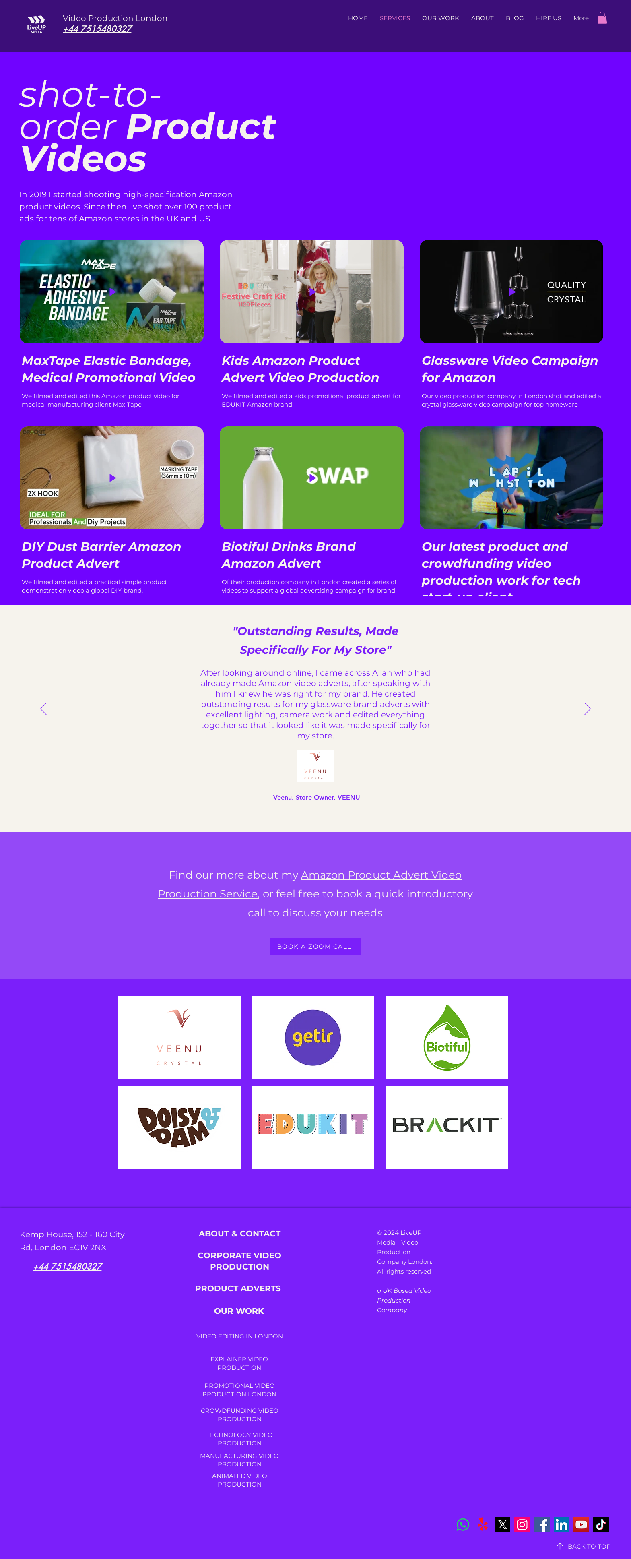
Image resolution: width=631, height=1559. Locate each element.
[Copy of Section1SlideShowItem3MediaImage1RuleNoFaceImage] (321, 793)
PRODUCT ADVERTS (239, 1288)
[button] (602, 18)
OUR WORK (239, 1311)
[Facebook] (542, 1524)
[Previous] (43, 709)
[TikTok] (601, 1524)
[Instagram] (522, 1524)
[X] (502, 1524)
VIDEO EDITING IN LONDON (239, 1336)
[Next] (587, 709)
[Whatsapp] (463, 1524)
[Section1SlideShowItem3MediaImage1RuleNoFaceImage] (311, 794)
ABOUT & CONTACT (239, 1234)
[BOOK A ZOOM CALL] (315, 946)
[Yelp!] (483, 1524)
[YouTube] (581, 1524)
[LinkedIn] (561, 1524)
